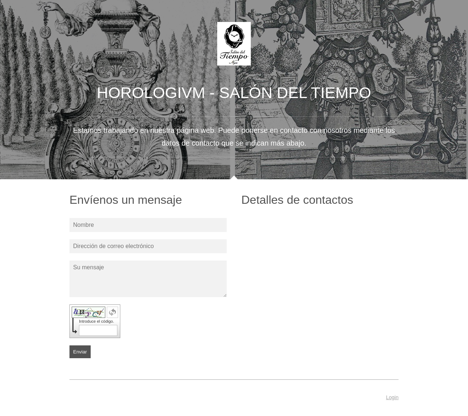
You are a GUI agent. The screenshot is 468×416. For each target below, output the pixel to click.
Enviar (80, 352)
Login (392, 397)
